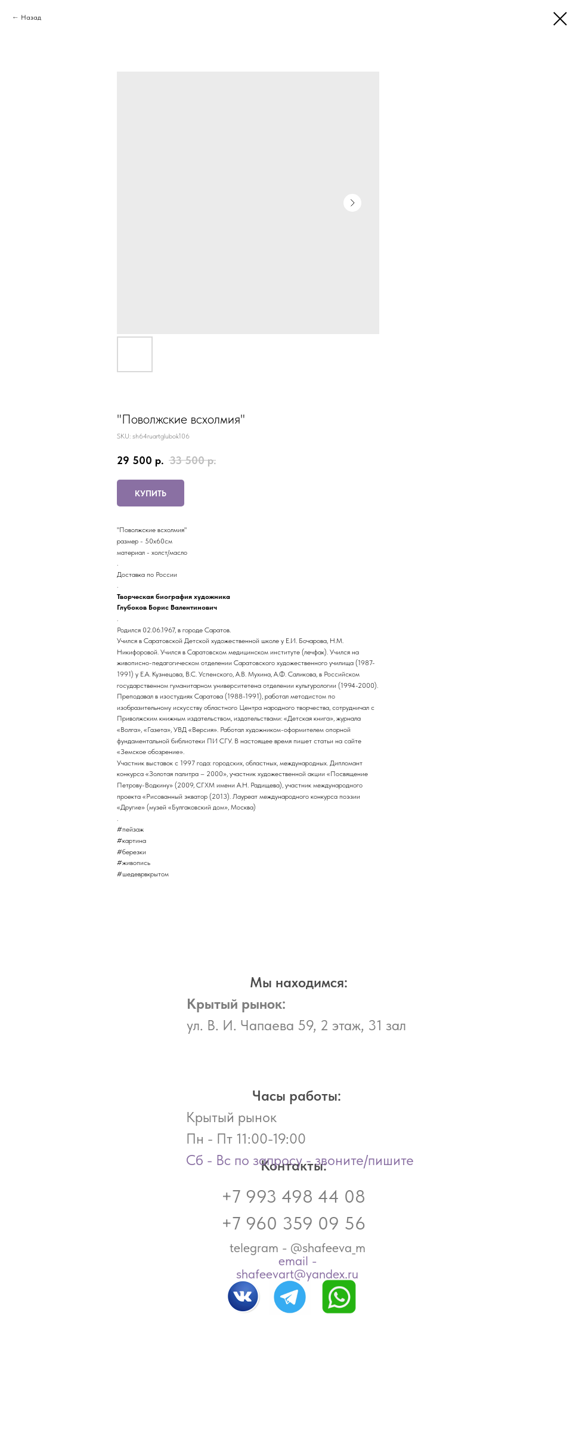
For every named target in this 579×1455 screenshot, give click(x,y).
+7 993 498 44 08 (293, 1196)
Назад (31, 17)
